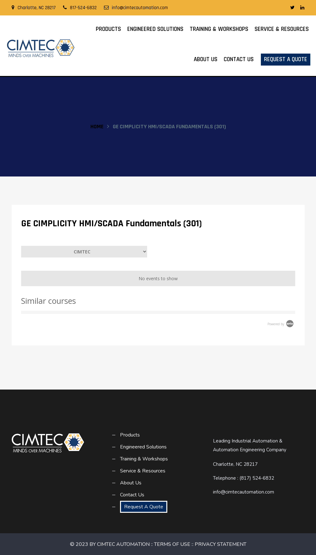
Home (96, 126)
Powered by (281, 324)
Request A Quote (285, 59)
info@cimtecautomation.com (136, 8)
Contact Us (239, 59)
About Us (205, 59)
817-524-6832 (80, 8)
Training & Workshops (219, 29)
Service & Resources (282, 29)
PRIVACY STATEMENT (220, 544)
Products (108, 29)
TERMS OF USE (172, 544)
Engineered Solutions (155, 29)
